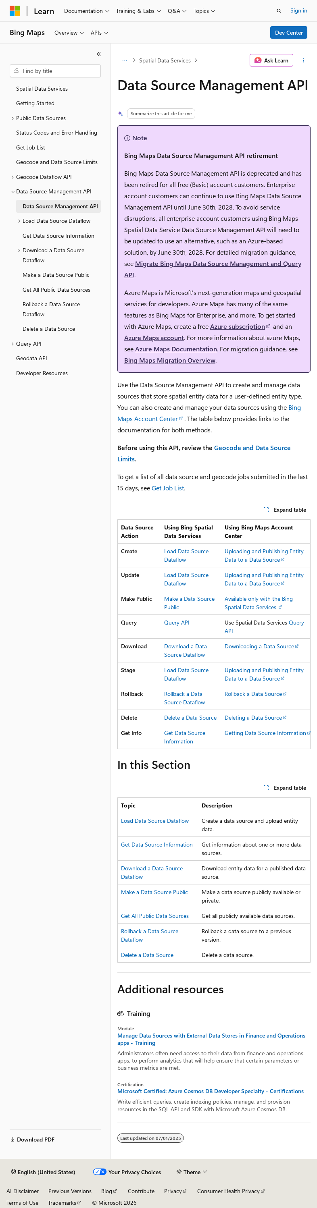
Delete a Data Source (190, 717)
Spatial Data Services (165, 60)
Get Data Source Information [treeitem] (58, 235)
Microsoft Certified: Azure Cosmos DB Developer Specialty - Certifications (210, 1091)
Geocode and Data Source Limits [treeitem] (57, 162)
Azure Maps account (154, 337)
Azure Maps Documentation (176, 349)
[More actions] (303, 60)
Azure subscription (237, 326)
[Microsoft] (15, 11)
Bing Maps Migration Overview (169, 360)
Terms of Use (22, 1202)
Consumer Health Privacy (228, 1191)
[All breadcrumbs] (124, 60)
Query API (177, 622)
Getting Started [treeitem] (35, 103)
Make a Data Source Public (154, 892)
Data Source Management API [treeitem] (60, 206)
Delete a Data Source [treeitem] (49, 328)
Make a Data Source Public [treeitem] (56, 274)
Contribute (141, 1191)
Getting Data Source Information (265, 733)
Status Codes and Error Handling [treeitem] (56, 132)
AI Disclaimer (22, 1191)
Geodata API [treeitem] (31, 358)
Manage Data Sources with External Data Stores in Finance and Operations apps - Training (211, 1039)
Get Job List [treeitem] (30, 147)
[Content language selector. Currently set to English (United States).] (43, 1172)
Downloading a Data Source (259, 646)
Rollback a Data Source (253, 693)
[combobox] (55, 70)
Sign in (298, 10)
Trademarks (62, 1202)
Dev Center (289, 32)
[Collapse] (98, 54)
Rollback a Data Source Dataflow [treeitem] (51, 309)
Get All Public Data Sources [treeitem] (56, 289)
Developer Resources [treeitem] (42, 373)
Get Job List (168, 488)
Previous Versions (70, 1191)
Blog (106, 1191)
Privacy (173, 1191)
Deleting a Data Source (253, 717)
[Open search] (279, 11)
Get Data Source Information (157, 844)
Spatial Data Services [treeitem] (42, 88)
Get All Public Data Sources (155, 915)
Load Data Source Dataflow (155, 820)
